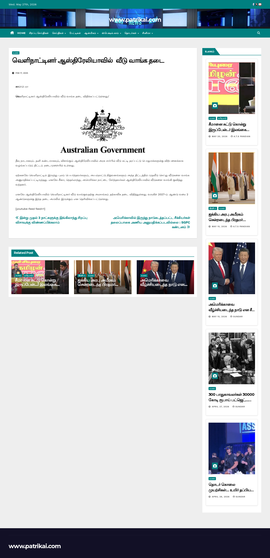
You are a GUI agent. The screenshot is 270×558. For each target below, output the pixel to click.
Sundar (236, 316)
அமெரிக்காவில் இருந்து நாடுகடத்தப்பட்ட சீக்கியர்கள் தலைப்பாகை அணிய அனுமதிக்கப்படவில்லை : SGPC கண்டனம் (150, 222)
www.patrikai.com (135, 19)
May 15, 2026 (220, 226)
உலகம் (15, 53)
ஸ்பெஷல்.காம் (111, 33)
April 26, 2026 (221, 496)
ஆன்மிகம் (90, 33)
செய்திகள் (58, 33)
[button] (258, 33)
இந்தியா (82, 275)
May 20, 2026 (220, 136)
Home (21, 33)
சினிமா (146, 33)
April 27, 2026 (221, 406)
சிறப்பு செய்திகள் (39, 33)
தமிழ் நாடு (28, 275)
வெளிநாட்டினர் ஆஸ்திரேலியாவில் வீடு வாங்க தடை (88, 60)
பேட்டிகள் (75, 33)
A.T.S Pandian (240, 136)
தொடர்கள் (130, 33)
